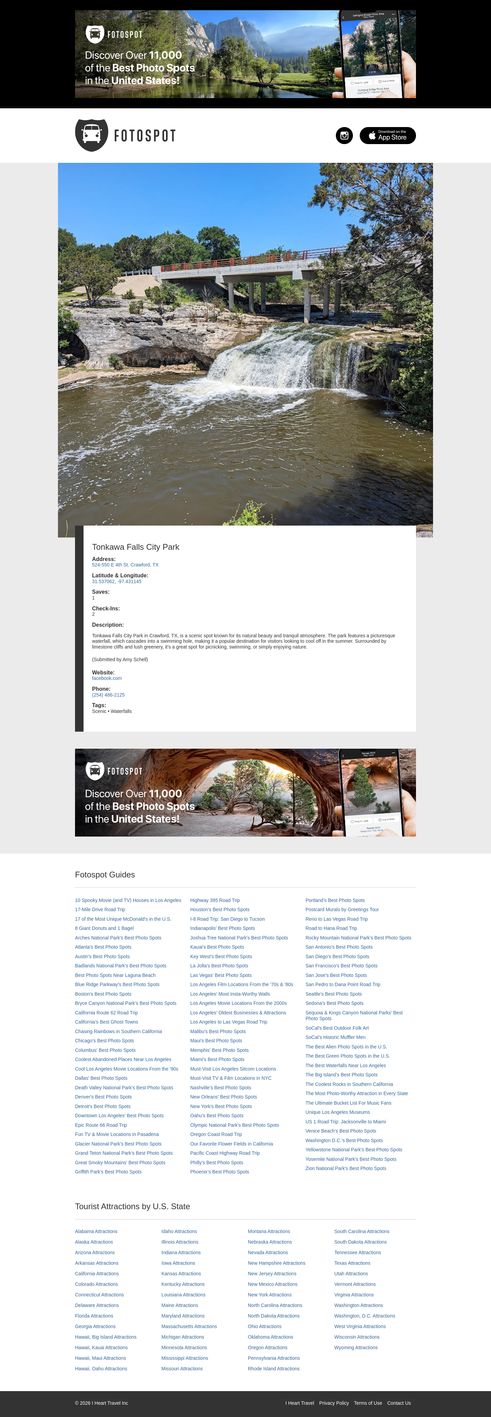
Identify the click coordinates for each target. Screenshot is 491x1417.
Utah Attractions (351, 1273)
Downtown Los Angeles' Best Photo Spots (119, 1115)
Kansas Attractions (181, 1273)
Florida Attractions (94, 1316)
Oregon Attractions (267, 1347)
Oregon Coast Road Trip (216, 1134)
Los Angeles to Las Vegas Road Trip (228, 1022)
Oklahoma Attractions (270, 1337)
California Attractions (97, 1273)
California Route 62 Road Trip (106, 1012)
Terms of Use (368, 1403)
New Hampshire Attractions (277, 1263)
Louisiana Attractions (184, 1294)
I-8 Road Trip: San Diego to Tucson (227, 919)
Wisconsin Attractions (357, 1337)
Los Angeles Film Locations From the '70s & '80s (241, 984)
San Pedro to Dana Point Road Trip (343, 984)
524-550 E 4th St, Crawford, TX (125, 564)
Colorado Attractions (96, 1284)
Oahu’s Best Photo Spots (216, 1115)
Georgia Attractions (95, 1326)
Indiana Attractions (181, 1252)
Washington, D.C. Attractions (364, 1316)
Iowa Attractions (178, 1263)
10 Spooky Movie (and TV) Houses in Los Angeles (128, 900)
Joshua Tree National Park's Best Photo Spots (239, 937)
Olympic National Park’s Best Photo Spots (234, 1125)
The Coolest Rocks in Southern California (349, 1084)
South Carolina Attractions (362, 1231)
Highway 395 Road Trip (215, 900)
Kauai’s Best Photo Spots (217, 947)
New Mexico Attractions (273, 1284)
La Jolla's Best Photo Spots (219, 965)
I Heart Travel (299, 1403)
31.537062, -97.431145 (117, 581)
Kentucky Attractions (183, 1284)
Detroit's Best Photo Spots (103, 1106)
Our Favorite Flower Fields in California (231, 1144)
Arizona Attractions (95, 1252)
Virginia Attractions (354, 1294)
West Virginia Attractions (360, 1326)
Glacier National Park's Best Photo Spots (118, 1144)
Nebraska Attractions (270, 1242)
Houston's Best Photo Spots (220, 909)
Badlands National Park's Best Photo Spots (120, 965)
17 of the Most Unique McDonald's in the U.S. (123, 919)
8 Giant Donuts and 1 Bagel (104, 928)
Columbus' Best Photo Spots (105, 1050)
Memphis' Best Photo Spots (219, 1050)
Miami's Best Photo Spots (217, 1059)
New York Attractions (270, 1294)
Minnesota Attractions (184, 1347)
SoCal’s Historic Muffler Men (336, 1037)
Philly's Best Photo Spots (216, 1162)
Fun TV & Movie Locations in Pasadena (117, 1134)
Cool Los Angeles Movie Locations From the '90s (126, 1069)
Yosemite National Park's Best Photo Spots (351, 1159)
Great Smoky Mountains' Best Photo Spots (120, 1162)
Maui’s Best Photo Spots (216, 1040)
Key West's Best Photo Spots (221, 956)
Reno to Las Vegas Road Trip (337, 919)
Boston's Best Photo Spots (103, 994)
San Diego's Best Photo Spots (337, 956)
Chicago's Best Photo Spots (104, 1040)
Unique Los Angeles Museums (338, 1112)
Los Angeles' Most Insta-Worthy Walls (230, 994)
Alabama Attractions (96, 1231)
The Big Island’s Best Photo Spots (341, 1074)
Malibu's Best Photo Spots (218, 1031)
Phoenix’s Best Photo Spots (219, 1171)
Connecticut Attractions (99, 1294)
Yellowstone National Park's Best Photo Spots (354, 1149)
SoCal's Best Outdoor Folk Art (337, 1028)
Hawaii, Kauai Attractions (101, 1347)
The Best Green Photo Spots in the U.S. (348, 1056)
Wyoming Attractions (356, 1347)
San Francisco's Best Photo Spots (341, 965)
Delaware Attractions (97, 1305)
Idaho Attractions (179, 1231)
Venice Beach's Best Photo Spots (341, 1131)
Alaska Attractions (94, 1242)
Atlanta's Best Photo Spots (103, 947)
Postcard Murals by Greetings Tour (342, 909)
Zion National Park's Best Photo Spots (346, 1168)
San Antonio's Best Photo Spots (339, 947)
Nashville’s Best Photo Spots (220, 1087)
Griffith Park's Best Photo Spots (108, 1171)
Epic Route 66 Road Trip (101, 1125)
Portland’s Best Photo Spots (335, 900)
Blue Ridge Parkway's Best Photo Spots (117, 984)
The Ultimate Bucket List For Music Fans (348, 1103)
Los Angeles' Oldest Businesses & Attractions (238, 1012)
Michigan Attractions (183, 1337)
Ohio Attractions (265, 1326)
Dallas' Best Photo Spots (101, 1078)
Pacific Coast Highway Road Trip (225, 1153)
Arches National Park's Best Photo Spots (118, 937)
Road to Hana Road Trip (331, 928)
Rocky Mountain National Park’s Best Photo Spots (358, 937)
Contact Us (399, 1403)
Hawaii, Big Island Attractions (106, 1337)
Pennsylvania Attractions (274, 1358)
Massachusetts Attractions (189, 1326)
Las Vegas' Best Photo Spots (221, 975)
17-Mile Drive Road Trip (100, 909)
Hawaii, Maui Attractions (100, 1358)
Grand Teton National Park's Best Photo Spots (124, 1153)
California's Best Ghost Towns (106, 1022)
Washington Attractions (358, 1305)
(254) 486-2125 (108, 695)
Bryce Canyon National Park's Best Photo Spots (126, 1003)
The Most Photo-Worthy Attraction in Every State (357, 1093)
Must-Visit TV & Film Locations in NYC (230, 1078)
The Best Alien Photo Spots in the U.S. (346, 1046)
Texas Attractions (352, 1263)
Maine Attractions (180, 1305)
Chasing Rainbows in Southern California (118, 1031)
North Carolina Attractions (275, 1305)
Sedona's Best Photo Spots (334, 1003)
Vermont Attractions (355, 1284)
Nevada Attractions (268, 1252)
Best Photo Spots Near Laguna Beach (115, 975)
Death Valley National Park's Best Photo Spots (124, 1087)
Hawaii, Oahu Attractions (101, 1368)
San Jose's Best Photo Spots (336, 975)
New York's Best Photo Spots (221, 1106)
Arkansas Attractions (97, 1263)
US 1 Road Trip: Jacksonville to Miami (346, 1121)
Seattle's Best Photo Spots (334, 994)
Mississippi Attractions (185, 1358)
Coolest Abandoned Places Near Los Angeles (123, 1059)
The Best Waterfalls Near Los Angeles (346, 1065)
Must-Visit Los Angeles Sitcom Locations (233, 1069)
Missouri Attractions (182, 1368)
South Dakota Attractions (360, 1242)
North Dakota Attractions (274, 1316)
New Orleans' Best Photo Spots (223, 1097)
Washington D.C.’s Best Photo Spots (344, 1140)
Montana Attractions (269, 1231)
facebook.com (107, 678)
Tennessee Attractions (357, 1252)
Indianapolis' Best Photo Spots (222, 928)
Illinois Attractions (180, 1242)
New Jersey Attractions (272, 1273)
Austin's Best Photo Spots (102, 956)
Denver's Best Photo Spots (103, 1097)
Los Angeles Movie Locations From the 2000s (238, 1003)
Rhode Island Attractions (274, 1368)
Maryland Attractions (183, 1316)
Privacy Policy (334, 1403)
